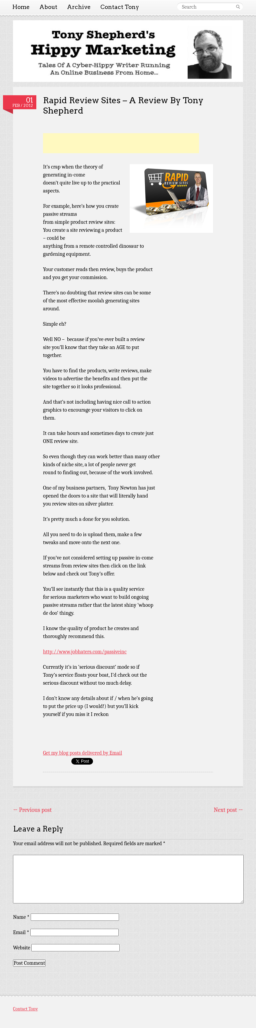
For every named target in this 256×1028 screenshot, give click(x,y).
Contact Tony (119, 7)
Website (21, 948)
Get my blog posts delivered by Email (82, 753)
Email (21, 932)
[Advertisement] (121, 143)
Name (21, 917)
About (48, 7)
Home (21, 7)
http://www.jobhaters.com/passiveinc (85, 652)
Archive (79, 7)
